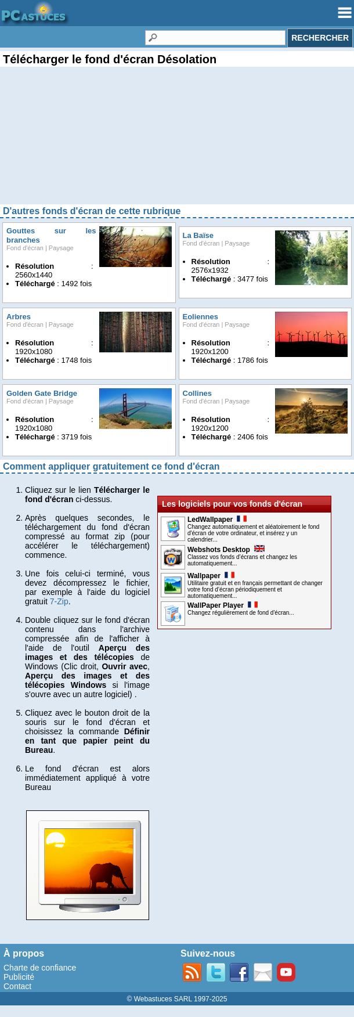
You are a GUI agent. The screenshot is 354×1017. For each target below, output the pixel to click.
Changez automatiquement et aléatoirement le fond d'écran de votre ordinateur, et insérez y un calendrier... (253, 533)
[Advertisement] (177, 145)
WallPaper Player (222, 605)
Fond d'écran (25, 247)
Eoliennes (200, 316)
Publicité (18, 977)
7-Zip (59, 601)
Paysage (61, 247)
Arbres (18, 316)
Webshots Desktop (226, 550)
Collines (197, 393)
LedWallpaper (217, 519)
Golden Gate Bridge (41, 393)
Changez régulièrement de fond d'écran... (240, 613)
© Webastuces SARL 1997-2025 (177, 999)
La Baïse (198, 235)
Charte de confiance (39, 967)
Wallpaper (210, 576)
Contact (17, 986)
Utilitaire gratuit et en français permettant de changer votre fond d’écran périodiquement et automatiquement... (255, 589)
